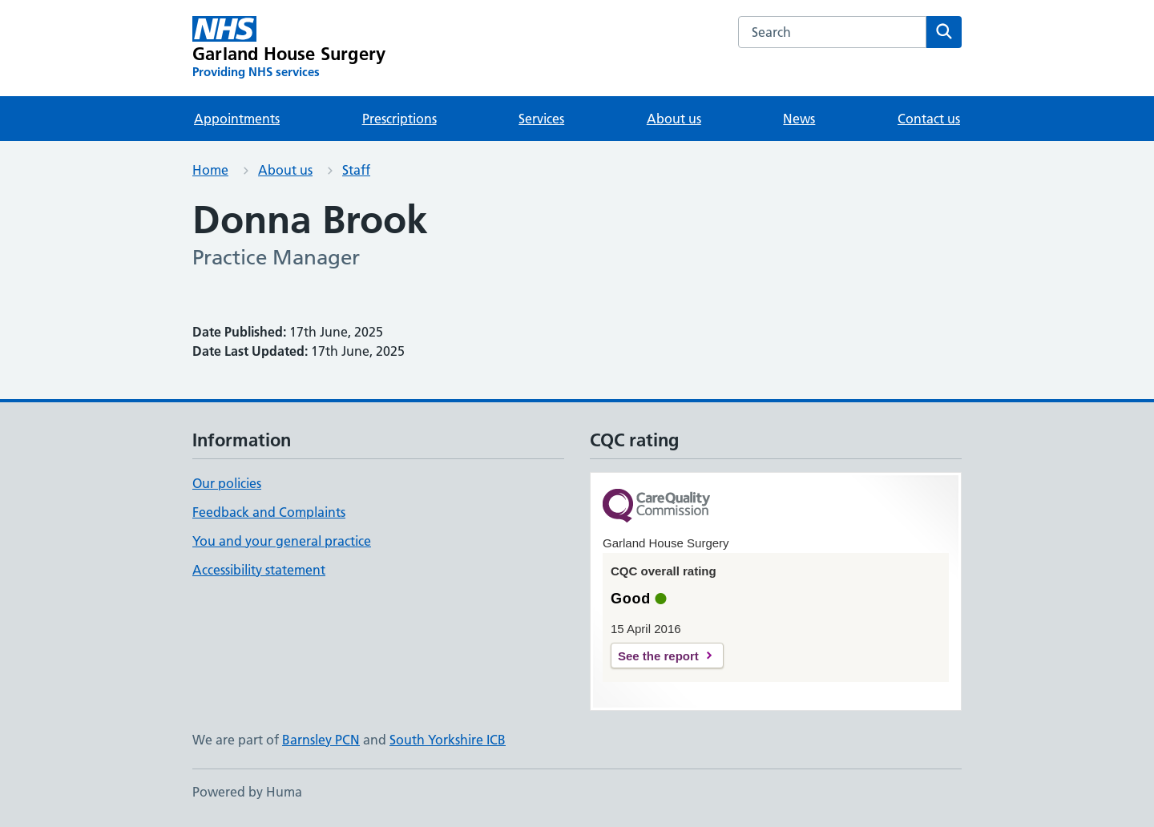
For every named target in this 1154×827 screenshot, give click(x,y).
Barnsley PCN (321, 740)
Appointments (237, 119)
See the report (658, 656)
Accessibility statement (258, 570)
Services (541, 119)
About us (674, 119)
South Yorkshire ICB (447, 740)
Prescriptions (399, 119)
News (799, 119)
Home (210, 170)
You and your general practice (281, 541)
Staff (356, 170)
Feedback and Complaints (268, 512)
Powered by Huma (247, 792)
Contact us (929, 119)
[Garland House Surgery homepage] (288, 48)
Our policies (226, 483)
